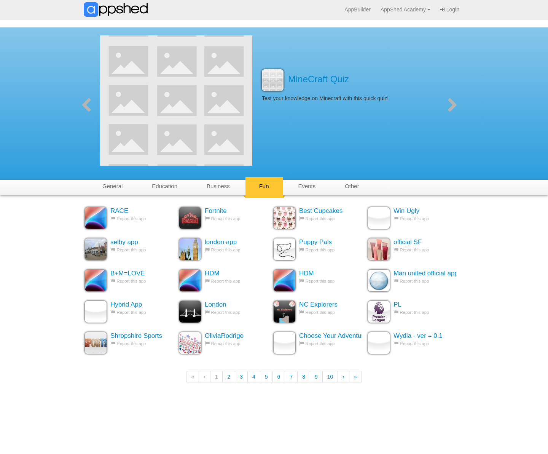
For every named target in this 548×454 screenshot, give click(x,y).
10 (330, 377)
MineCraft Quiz (318, 79)
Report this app (131, 218)
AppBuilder (357, 9)
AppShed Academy (405, 9)
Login (449, 9)
